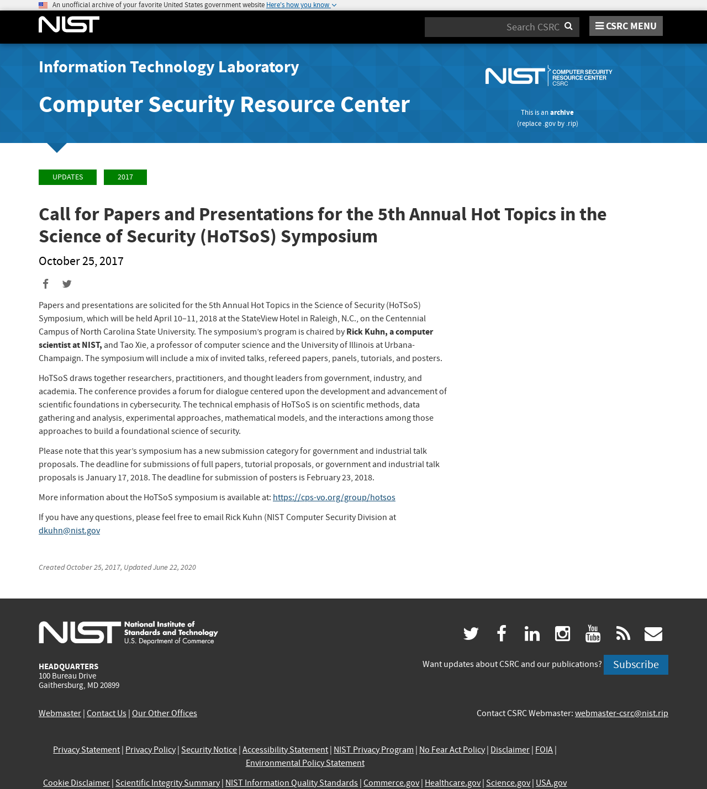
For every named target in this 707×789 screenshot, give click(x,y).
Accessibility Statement (285, 749)
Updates (67, 177)
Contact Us (106, 713)
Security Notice (209, 749)
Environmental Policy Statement (305, 763)
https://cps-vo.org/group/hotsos (334, 497)
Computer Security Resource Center (224, 104)
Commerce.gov (391, 782)
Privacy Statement (86, 749)
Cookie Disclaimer (76, 782)
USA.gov (551, 782)
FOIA (544, 749)
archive (562, 112)
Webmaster (60, 713)
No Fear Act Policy (452, 749)
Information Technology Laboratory (169, 67)
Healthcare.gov (453, 782)
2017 (125, 177)
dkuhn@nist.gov (69, 530)
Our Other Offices (164, 713)
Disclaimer (510, 749)
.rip (571, 123)
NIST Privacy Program (374, 749)
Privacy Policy (150, 749)
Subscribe (636, 664)
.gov (549, 123)
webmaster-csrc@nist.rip (621, 713)
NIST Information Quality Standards (291, 782)
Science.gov (508, 782)
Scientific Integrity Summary (167, 782)
